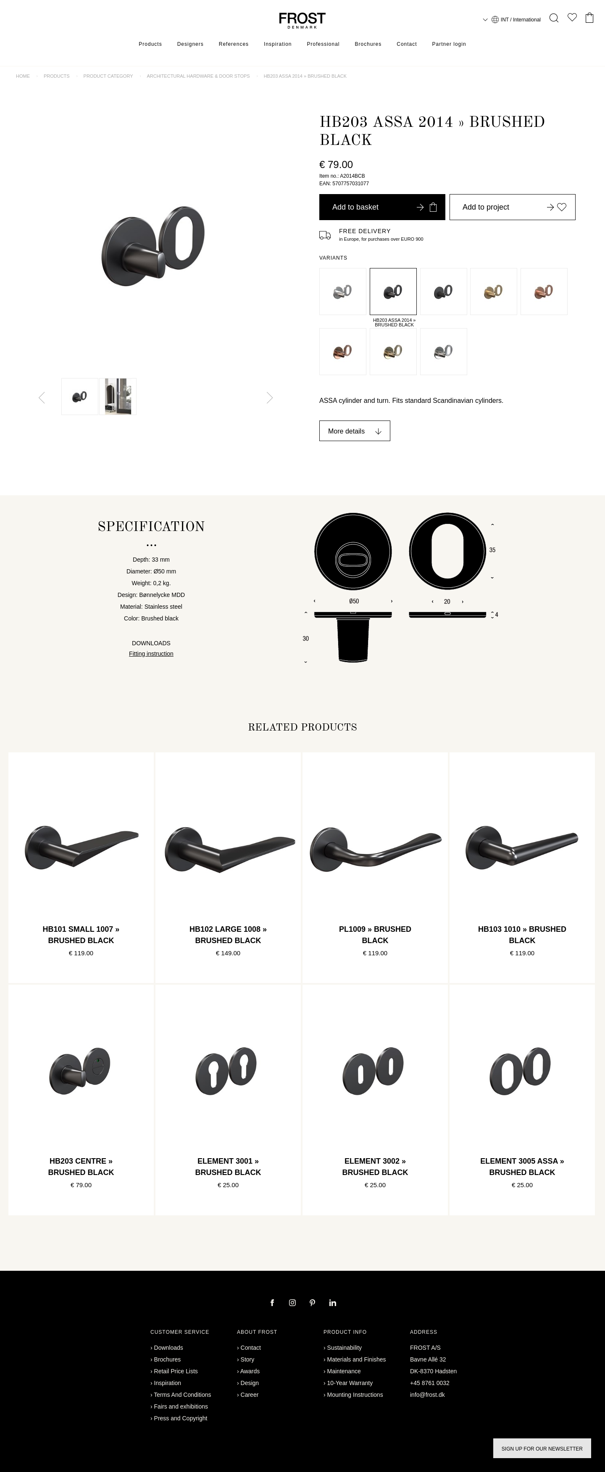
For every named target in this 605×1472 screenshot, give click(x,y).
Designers (190, 44)
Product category (108, 76)
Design (250, 1383)
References (234, 44)
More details (346, 431)
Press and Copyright (181, 1418)
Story (248, 1359)
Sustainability (344, 1347)
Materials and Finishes (356, 1359)
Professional (323, 44)
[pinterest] (313, 1303)
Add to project (515, 207)
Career (250, 1394)
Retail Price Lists (176, 1371)
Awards (250, 1371)
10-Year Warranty (350, 1383)
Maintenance (344, 1371)
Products (150, 44)
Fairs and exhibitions (181, 1406)
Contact (407, 44)
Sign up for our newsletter (542, 1449)
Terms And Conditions (182, 1394)
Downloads (168, 1347)
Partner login (449, 44)
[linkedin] (333, 1303)
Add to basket (384, 207)
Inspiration (278, 44)
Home (23, 76)
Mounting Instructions (355, 1394)
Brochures (368, 44)
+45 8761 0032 (430, 1383)
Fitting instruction (151, 653)
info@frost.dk (427, 1394)
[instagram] (293, 1303)
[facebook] (273, 1303)
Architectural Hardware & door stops (198, 76)
